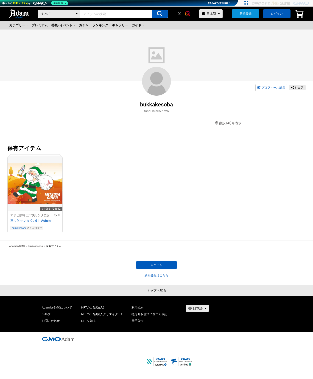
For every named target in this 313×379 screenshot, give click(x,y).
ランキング (100, 25)
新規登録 (246, 13)
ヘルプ (46, 314)
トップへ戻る (156, 290)
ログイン (277, 13)
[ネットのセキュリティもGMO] (35, 3)
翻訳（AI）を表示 (228, 123)
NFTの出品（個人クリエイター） (101, 314)
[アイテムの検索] (159, 14)
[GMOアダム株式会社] (58, 339)
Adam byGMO (17, 246)
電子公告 (137, 320)
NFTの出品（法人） (92, 307)
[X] (179, 13)
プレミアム (40, 25)
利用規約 (137, 307)
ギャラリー (120, 25)
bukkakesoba (19, 228)
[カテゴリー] (59, 14)
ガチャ (84, 25)
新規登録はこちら (156, 275)
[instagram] (187, 13)
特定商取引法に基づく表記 (149, 314)
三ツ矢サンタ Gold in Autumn (31, 220)
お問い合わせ (51, 320)
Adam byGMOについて (57, 307)
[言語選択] (211, 13)
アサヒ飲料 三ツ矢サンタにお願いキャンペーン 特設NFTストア (32, 215)
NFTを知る (88, 320)
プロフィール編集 (271, 87)
